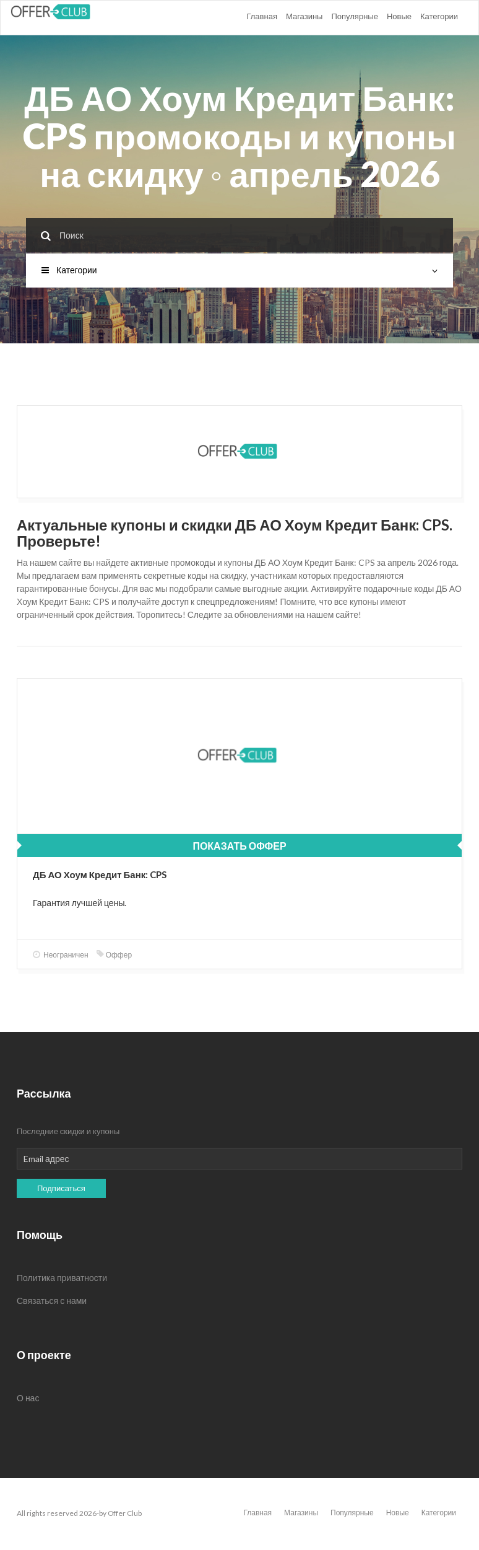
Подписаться (61, 1188)
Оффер (114, 954)
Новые (399, 16)
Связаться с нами (52, 1300)
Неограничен (60, 954)
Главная (261, 16)
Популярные (354, 16)
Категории (439, 16)
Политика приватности (62, 1277)
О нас (28, 1398)
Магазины (304, 16)
